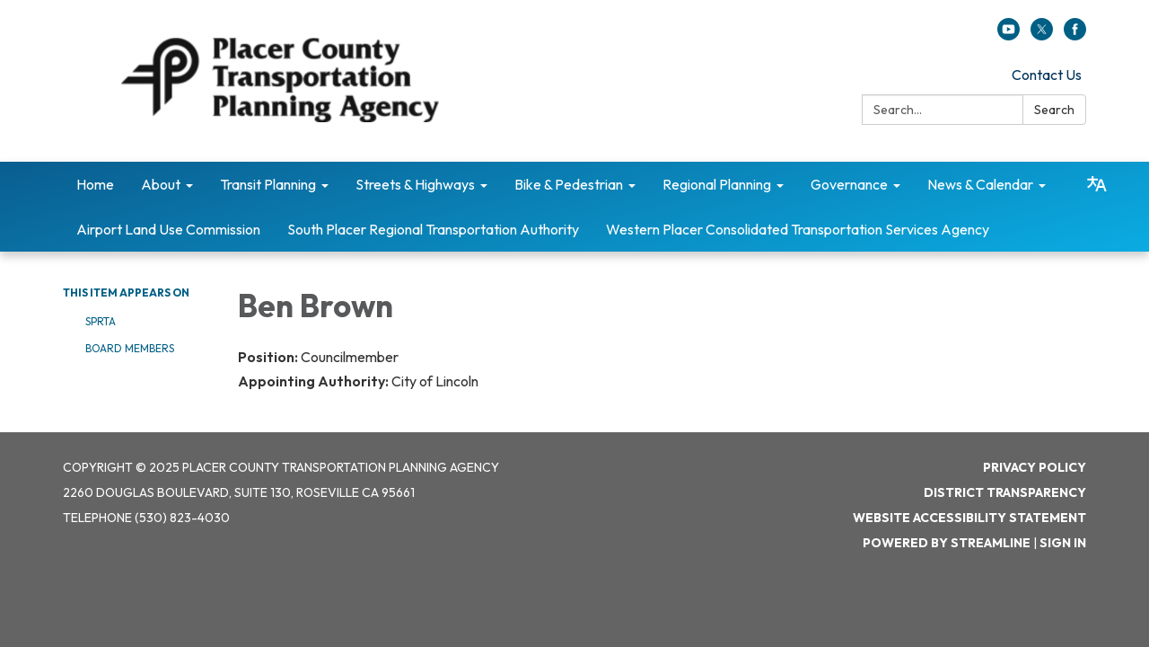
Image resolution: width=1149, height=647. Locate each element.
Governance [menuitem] (849, 184)
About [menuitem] (160, 184)
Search (1054, 110)
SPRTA (100, 321)
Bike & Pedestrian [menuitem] (568, 184)
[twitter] (1042, 35)
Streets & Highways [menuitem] (415, 184)
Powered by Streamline (947, 543)
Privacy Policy (1034, 467)
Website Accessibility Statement (969, 518)
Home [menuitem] (95, 184)
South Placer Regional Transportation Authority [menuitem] (433, 229)
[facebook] (1075, 35)
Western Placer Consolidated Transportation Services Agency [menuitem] (797, 229)
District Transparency (1005, 492)
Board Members (129, 348)
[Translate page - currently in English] (1097, 184)
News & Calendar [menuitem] (980, 184)
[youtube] (1008, 35)
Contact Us (1047, 75)
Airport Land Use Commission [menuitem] (168, 229)
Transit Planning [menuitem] (268, 184)
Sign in (1062, 543)
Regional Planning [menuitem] (716, 184)
